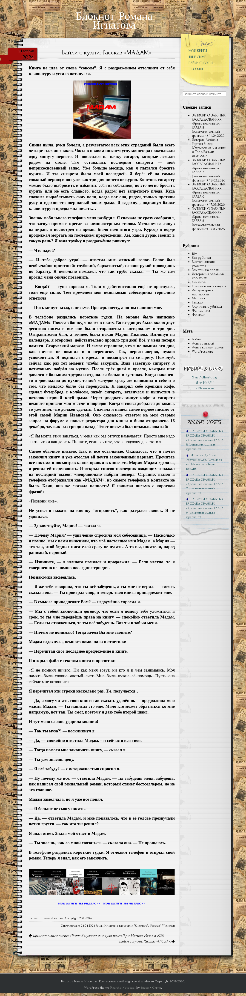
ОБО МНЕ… (197, 69)
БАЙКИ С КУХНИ (201, 63)
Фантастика (201, 310)
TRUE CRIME (197, 57)
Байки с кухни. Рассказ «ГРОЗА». (147, 941)
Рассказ (155, 926)
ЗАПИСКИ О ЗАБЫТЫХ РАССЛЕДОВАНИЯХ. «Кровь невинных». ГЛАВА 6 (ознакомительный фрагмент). (209, 194)
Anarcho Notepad (122, 988)
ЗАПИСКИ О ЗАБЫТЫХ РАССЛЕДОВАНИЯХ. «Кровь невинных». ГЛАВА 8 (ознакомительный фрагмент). (209, 125)
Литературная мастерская (202, 292)
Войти (196, 339)
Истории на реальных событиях (208, 276)
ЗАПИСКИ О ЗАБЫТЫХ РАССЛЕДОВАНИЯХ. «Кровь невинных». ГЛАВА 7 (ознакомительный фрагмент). (209, 170)
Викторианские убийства (203, 264)
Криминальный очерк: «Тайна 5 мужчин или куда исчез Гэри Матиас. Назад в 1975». (97, 936)
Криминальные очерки (209, 286)
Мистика (198, 298)
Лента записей (203, 343)
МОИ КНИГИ (198, 51)
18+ (194, 254)
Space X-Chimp (151, 988)
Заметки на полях (205, 270)
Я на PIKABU (205, 383)
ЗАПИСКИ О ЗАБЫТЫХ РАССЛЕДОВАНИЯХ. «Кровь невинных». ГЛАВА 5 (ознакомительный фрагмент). (209, 219)
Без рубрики (201, 258)
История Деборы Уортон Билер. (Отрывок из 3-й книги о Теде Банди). (209, 146)
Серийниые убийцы (207, 306)
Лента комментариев (208, 347)
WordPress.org (202, 351)
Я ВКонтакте (204, 388)
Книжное (141, 926)
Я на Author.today (204, 377)
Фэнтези (169, 926)
